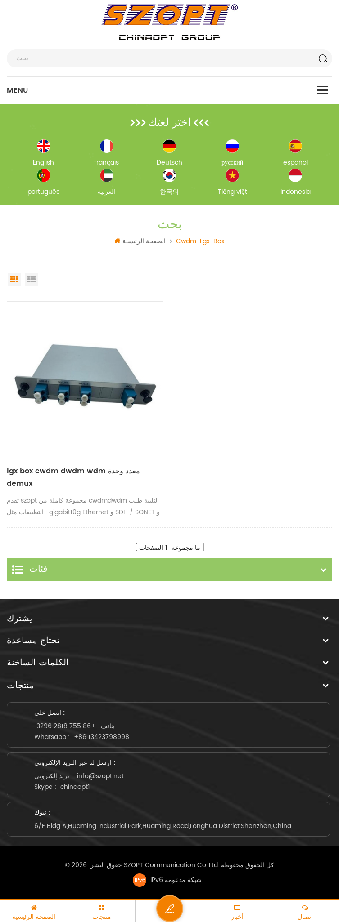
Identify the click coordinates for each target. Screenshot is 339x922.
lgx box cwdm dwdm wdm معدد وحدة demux (73, 478)
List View (31, 279)
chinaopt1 (75, 786)
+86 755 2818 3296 (65, 725)
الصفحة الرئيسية (140, 241)
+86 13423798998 (101, 736)
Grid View (14, 279)
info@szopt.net (100, 775)
